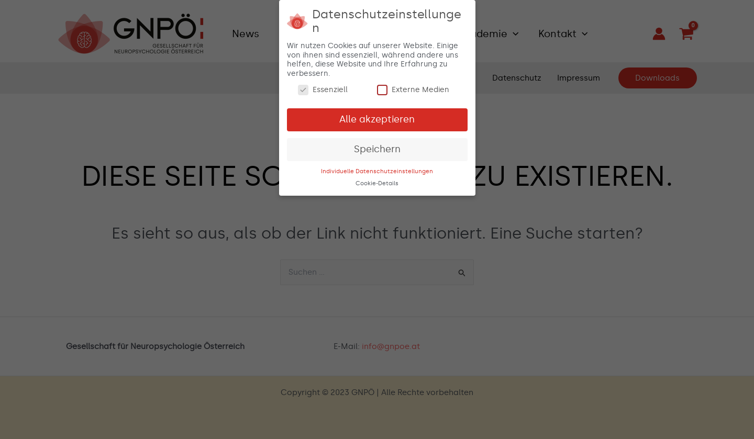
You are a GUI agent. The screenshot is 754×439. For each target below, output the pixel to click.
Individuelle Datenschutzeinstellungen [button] (377, 169)
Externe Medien (413, 88)
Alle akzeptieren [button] (377, 117)
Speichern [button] (377, 147)
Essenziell (323, 88)
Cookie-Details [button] (377, 181)
